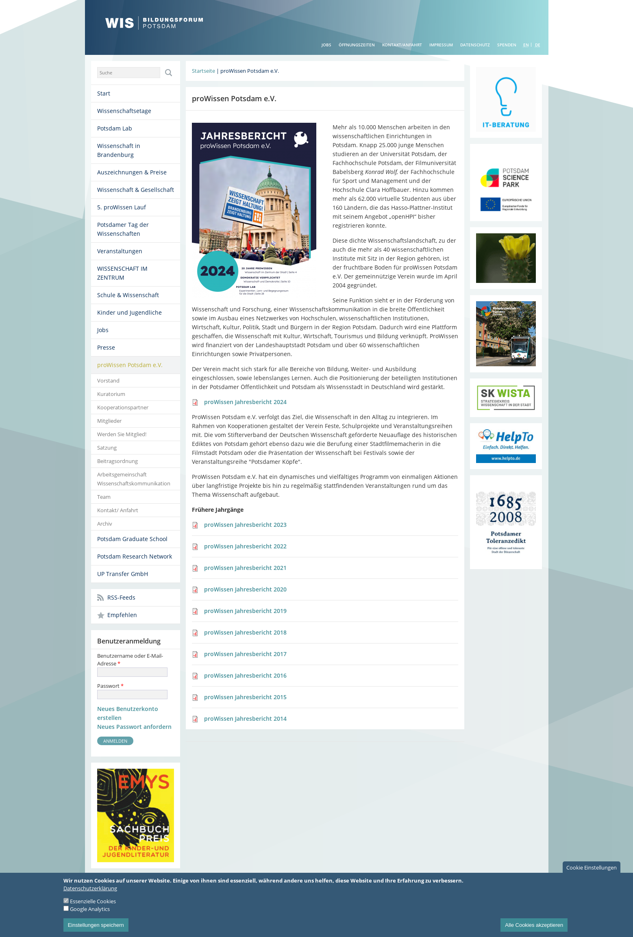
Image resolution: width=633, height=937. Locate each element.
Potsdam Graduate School (132, 539)
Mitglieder (109, 420)
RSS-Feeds (121, 597)
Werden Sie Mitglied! (121, 434)
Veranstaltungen (119, 251)
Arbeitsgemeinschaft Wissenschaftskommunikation (133, 479)
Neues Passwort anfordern (134, 726)
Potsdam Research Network (134, 556)
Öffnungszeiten (357, 45)
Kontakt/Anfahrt (402, 45)
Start (103, 93)
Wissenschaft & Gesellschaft (135, 189)
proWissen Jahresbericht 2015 (245, 697)
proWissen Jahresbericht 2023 (245, 524)
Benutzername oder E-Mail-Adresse (130, 659)
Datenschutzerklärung (90, 894)
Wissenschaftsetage (124, 111)
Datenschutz (475, 45)
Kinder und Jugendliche (129, 312)
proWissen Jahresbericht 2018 (245, 632)
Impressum (441, 45)
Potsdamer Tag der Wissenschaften (123, 229)
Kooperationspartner (122, 407)
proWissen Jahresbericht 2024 (245, 402)
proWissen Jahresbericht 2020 (245, 589)
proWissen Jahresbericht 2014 (245, 718)
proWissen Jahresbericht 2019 (245, 611)
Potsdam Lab (114, 128)
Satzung (107, 447)
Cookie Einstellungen (591, 874)
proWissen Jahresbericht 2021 (245, 568)
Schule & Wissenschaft (128, 295)
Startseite (203, 70)
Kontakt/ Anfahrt (117, 510)
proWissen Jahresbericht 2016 (245, 675)
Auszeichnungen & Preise (132, 172)
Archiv (104, 523)
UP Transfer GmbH (122, 574)
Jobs (326, 45)
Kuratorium (111, 394)
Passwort (110, 685)
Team (104, 496)
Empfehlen (122, 615)
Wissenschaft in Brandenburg (118, 150)
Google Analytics (90, 915)
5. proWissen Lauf (121, 207)
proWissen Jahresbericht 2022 (245, 546)
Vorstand (108, 380)
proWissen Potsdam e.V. (130, 365)
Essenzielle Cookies (93, 907)
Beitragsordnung (117, 461)
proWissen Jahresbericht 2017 (245, 654)
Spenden (506, 45)
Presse (106, 347)
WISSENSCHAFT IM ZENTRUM (122, 273)
